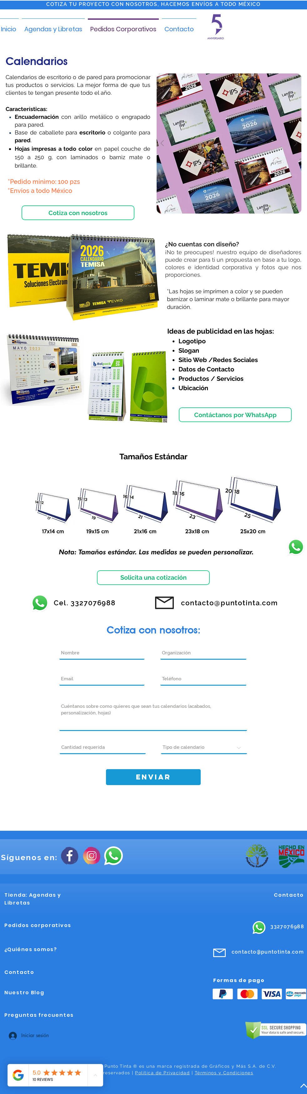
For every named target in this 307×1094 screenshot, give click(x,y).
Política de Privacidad (162, 1072)
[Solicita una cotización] (153, 577)
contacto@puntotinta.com (268, 952)
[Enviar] (153, 777)
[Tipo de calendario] (204, 748)
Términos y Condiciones (224, 1072)
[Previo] (162, 143)
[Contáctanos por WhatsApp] (235, 414)
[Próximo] (295, 143)
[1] (229, 206)
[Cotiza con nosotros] (78, 212)
